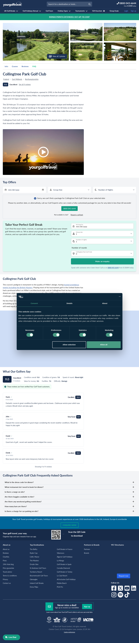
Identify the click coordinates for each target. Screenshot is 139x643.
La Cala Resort (62, 576)
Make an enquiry (102, 261)
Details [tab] (69, 303)
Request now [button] (123, 576)
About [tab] (104, 303)
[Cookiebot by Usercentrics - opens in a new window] (110, 296)
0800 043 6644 (113, 268)
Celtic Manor (34, 557)
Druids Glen (34, 564)
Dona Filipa (34, 587)
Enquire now (69, 525)
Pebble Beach (62, 583)
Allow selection (69, 345)
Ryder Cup (33, 553)
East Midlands (17, 79)
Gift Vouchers (98, 11)
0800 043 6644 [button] (69, 208)
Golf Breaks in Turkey (64, 572)
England (6, 79)
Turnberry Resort (36, 572)
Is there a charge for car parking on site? (69, 511)
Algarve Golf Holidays (64, 557)
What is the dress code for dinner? (69, 482)
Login (126, 11)
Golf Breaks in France (64, 549)
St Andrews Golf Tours (38, 568)
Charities (6, 557)
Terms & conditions (10, 576)
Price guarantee (8, 568)
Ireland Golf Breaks (37, 583)
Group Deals (114, 11)
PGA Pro (60, 587)
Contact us (7, 583)
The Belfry (33, 549)
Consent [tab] (34, 303)
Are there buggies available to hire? (69, 497)
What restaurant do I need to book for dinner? (69, 487)
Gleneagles (33, 579)
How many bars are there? (69, 506)
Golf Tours (49, 11)
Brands (86, 553)
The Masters (34, 561)
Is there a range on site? (69, 492)
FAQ (34, 66)
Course (15, 66)
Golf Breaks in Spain (64, 564)
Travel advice (7, 572)
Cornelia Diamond (63, 568)
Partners (87, 549)
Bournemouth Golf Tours (39, 576)
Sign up (133, 11)
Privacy (5, 579)
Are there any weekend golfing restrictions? (69, 501)
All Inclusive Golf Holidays (66, 579)
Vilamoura (60, 553)
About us (6, 549)
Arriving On (79, 224)
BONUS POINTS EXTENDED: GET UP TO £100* (69, 17)
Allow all (103, 345)
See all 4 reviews (25, 84)
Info (6, 66)
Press (5, 561)
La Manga (60, 561)
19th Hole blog (8, 564)
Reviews (25, 66)
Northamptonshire (31, 79)
